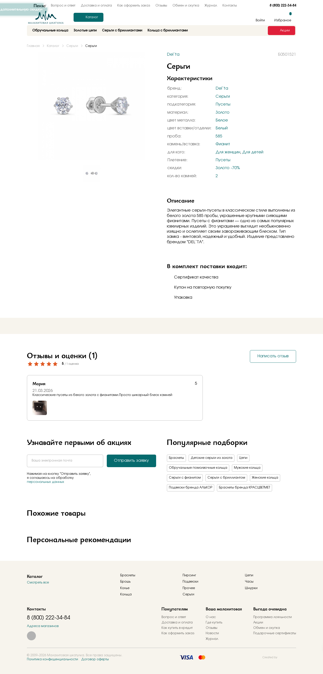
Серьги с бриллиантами (122, 30)
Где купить (214, 622)
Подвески (190, 581)
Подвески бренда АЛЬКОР (190, 487)
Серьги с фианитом (185, 477)
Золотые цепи (85, 30)
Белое (222, 120)
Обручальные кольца (50, 30)
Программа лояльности (272, 617)
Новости (212, 633)
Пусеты (223, 104)
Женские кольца (265, 477)
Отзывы (161, 5)
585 (219, 136)
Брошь (125, 581)
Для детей (252, 152)
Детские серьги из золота (211, 458)
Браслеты (176, 458)
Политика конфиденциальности (52, 659)
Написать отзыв (273, 356)
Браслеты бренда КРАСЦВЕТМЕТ (244, 487)
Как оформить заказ (133, 5)
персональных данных (45, 482)
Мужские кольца (247, 467)
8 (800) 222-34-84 (283, 5)
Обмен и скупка (185, 5)
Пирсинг (189, 575)
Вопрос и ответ (174, 617)
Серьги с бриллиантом (226, 477)
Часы (249, 581)
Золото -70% (228, 168)
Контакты (230, 5)
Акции (258, 622)
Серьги (223, 97)
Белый (222, 128)
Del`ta (222, 88)
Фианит (223, 144)
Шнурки (251, 588)
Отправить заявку (131, 461)
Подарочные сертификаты (274, 633)
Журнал (211, 5)
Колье (124, 588)
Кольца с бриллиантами (168, 30)
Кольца (126, 594)
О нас (211, 617)
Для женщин (228, 152)
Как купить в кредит (177, 628)
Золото (222, 112)
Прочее (189, 588)
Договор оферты (95, 659)
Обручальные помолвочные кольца (198, 467)
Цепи (243, 458)
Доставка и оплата (96, 5)
